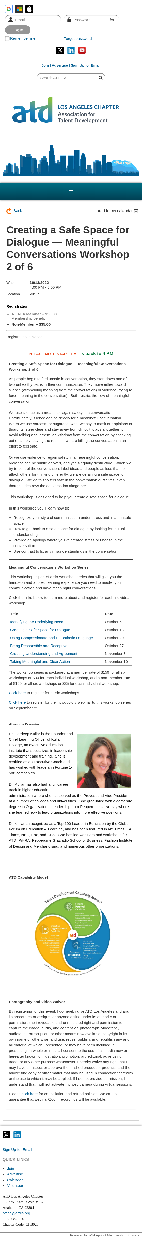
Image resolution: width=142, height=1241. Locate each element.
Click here (17, 693)
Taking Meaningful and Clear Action (40, 661)
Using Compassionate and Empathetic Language (51, 638)
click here (30, 1093)
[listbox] (118, 211)
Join (45, 65)
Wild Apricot (97, 1235)
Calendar (15, 1180)
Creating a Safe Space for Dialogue (40, 630)
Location (13, 294)
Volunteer (15, 1185)
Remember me (22, 38)
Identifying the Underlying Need (36, 621)
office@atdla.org (16, 1213)
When (11, 283)
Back (17, 210)
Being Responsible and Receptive (38, 645)
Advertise (60, 65)
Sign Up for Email (17, 1149)
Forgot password (78, 38)
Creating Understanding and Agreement (43, 653)
